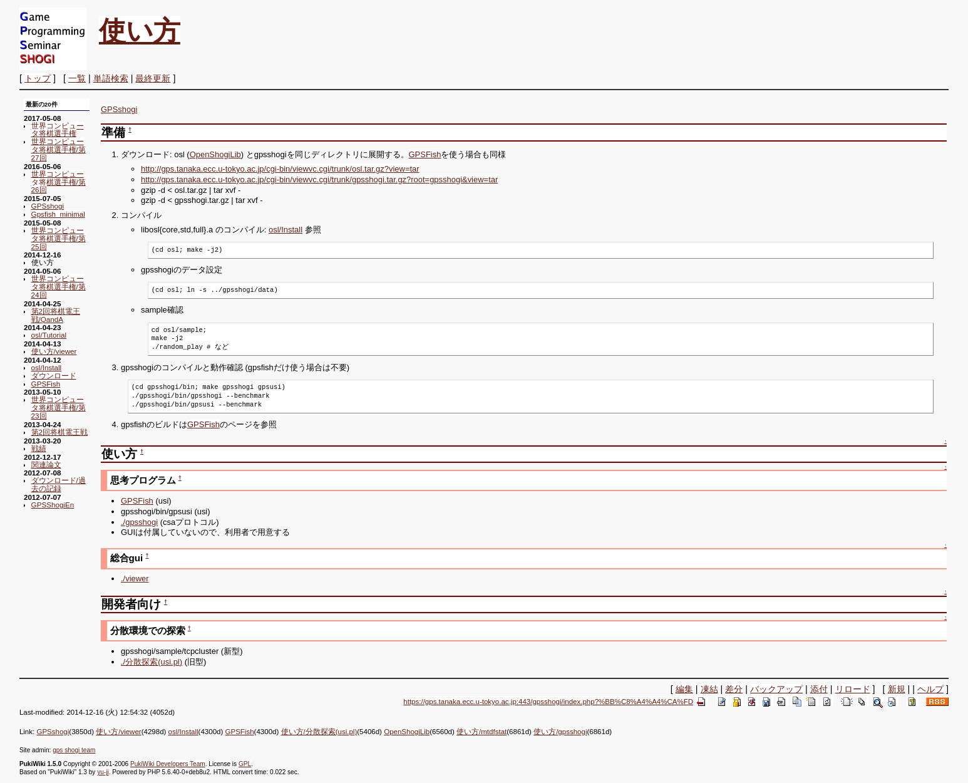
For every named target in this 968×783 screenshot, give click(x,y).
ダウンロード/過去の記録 (58, 484)
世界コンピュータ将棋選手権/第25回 (58, 238)
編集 (684, 689)
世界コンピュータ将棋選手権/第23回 (58, 407)
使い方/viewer (54, 351)
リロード (852, 689)
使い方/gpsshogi (560, 731)
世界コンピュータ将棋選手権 (57, 130)
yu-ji (102, 772)
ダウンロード (53, 375)
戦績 (38, 448)
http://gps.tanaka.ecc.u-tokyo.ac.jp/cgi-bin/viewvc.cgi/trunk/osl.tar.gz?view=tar (280, 169)
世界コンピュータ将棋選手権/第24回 (58, 286)
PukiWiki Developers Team (167, 763)
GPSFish (46, 384)
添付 (819, 689)
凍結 (709, 689)
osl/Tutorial (49, 335)
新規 (896, 689)
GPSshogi (47, 206)
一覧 (77, 78)
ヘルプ (930, 689)
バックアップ (776, 689)
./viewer (135, 578)
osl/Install (46, 367)
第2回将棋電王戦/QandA (55, 315)
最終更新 (152, 78)
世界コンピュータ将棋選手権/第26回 (58, 182)
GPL (245, 763)
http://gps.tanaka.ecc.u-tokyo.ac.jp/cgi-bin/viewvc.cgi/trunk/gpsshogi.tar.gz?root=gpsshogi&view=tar (319, 179)
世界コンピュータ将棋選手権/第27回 (58, 149)
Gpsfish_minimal (58, 214)
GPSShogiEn (53, 504)
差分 (734, 689)
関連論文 (46, 464)
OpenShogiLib (215, 154)
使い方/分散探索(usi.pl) (319, 731)
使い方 (139, 31)
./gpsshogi (139, 522)
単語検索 (110, 78)
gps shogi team (74, 750)
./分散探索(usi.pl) (151, 661)
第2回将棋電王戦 (59, 432)
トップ (37, 78)
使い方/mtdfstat (481, 731)
